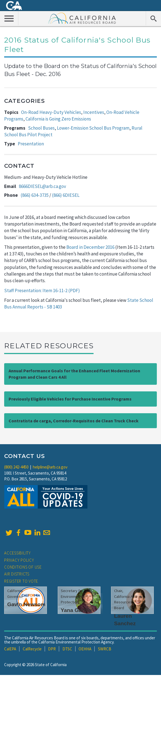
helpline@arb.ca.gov (50, 467)
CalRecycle (32, 648)
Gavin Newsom (26, 604)
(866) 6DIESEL (65, 195)
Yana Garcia (76, 610)
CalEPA (10, 648)
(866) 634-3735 (35, 195)
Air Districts (16, 574)
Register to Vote (21, 581)
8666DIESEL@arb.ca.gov (42, 186)
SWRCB (104, 648)
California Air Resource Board (82, 18)
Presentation (31, 144)
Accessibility (17, 553)
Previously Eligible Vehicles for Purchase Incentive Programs (70, 399)
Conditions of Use (23, 567)
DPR (52, 648)
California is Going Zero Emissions (58, 119)
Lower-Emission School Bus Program (93, 128)
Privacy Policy (19, 560)
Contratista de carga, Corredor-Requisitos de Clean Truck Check (74, 420)
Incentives (93, 112)
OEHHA (85, 648)
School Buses (41, 128)
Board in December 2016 (90, 247)
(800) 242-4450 (16, 467)
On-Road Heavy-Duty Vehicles (51, 112)
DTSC (67, 648)
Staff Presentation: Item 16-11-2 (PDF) (42, 290)
